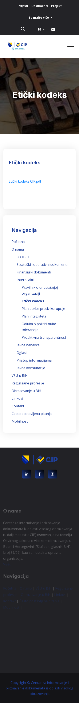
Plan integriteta (34, 316)
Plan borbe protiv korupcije (43, 308)
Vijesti (23, 6)
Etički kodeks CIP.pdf (25, 181)
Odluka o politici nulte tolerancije (39, 327)
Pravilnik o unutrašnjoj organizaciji (40, 290)
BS (40, 29)
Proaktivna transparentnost (44, 337)
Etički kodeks (33, 301)
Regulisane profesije (28, 383)
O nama (18, 249)
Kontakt (18, 406)
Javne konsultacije (31, 368)
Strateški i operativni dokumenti (42, 264)
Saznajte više (39, 17)
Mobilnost (20, 421)
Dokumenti (39, 6)
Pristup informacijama (34, 360)
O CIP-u (23, 257)
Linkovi (17, 398)
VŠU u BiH (20, 375)
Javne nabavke (28, 345)
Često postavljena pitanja (32, 413)
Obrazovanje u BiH (26, 390)
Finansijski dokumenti (34, 272)
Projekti (57, 6)
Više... (7, 565)
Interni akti (25, 279)
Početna (18, 241)
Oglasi (22, 352)
